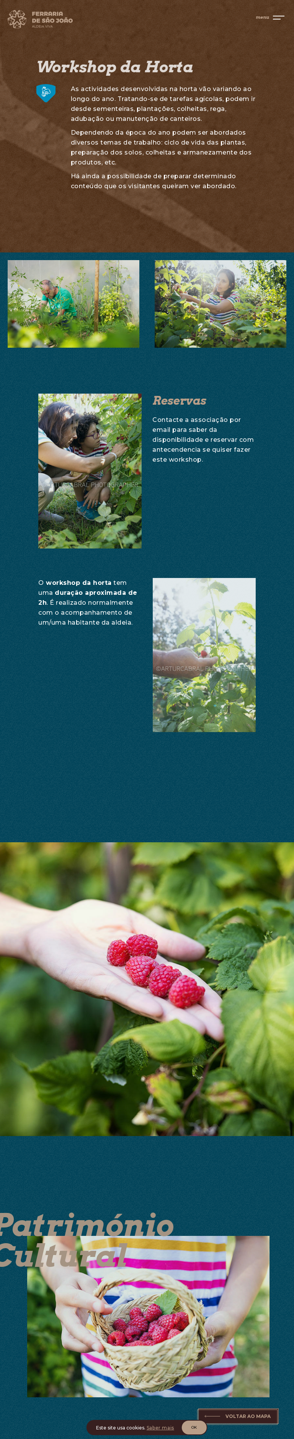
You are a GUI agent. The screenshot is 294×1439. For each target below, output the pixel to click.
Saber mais (160, 1428)
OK (194, 1427)
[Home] (75, 20)
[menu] (270, 17)
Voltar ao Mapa (248, 1416)
